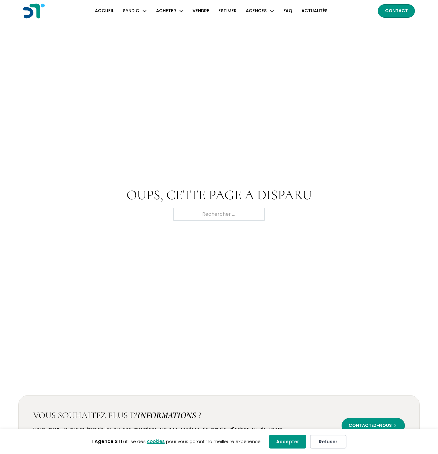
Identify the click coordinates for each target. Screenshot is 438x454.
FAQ (287, 11)
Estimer (227, 11)
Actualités (314, 11)
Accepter (287, 441)
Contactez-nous (370, 425)
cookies (156, 441)
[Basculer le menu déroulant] (144, 11)
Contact (396, 11)
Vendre (201, 11)
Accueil (104, 11)
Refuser (328, 441)
